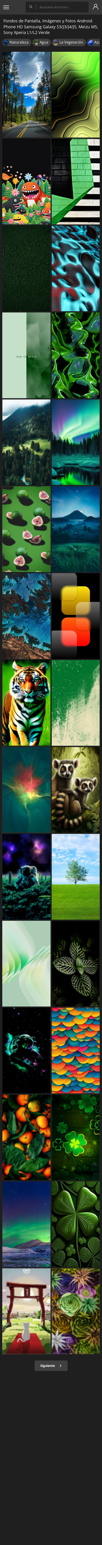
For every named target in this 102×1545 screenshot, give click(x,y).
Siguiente (51, 1365)
